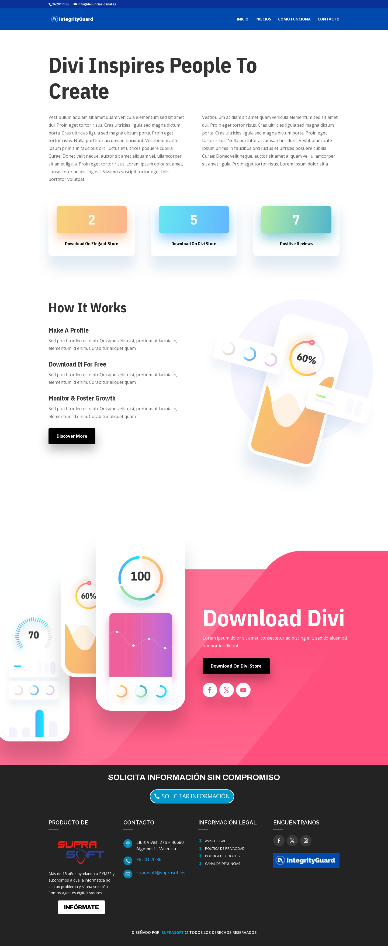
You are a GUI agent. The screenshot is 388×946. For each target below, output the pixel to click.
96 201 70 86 (148, 859)
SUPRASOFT (173, 932)
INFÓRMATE (81, 907)
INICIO (242, 19)
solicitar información (196, 796)
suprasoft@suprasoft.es (160, 873)
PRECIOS (263, 19)
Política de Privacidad (225, 848)
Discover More (72, 436)
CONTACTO (329, 19)
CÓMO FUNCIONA (294, 19)
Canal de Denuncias (222, 863)
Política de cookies (222, 856)
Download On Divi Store (236, 666)
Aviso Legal (215, 840)
